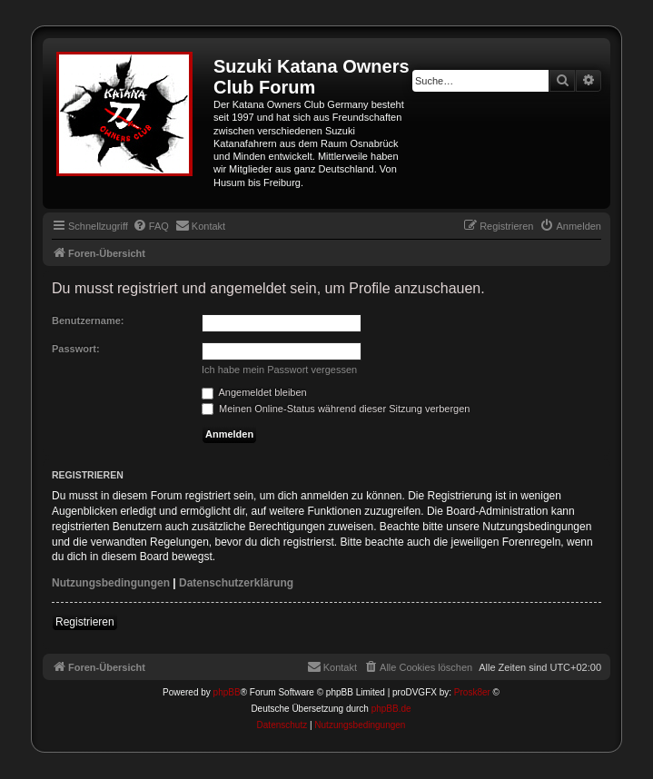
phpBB (227, 692)
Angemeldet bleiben (254, 392)
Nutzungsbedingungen (111, 583)
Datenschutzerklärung (236, 583)
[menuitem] (151, 226)
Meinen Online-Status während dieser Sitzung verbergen (336, 408)
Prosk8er (472, 692)
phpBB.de (391, 709)
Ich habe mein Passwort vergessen (279, 369)
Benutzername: (88, 320)
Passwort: (76, 348)
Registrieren (84, 622)
